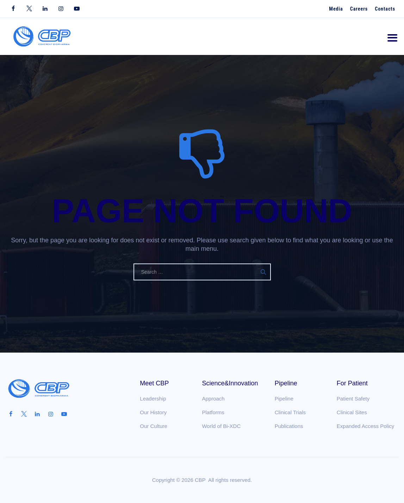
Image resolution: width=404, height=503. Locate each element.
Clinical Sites (352, 412)
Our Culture (153, 426)
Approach (213, 399)
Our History (153, 412)
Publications (289, 426)
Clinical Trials (290, 412)
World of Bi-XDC (221, 426)
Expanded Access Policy (365, 426)
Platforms (213, 412)
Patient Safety (353, 399)
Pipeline (284, 399)
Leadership (153, 399)
